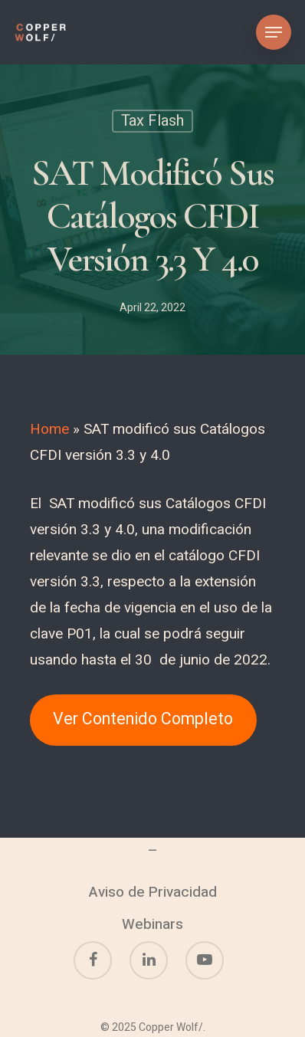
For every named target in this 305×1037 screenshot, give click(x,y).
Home (49, 429)
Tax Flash (152, 122)
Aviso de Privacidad (153, 892)
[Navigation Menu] (273, 32)
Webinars (152, 924)
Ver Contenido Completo (143, 719)
